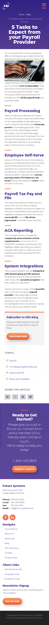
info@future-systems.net (21, 508)
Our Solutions (11, 529)
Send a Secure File (13, 569)
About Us (9, 533)
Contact (8, 553)
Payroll (12, 360)
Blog (29, 14)
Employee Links (12, 579)
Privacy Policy (11, 557)
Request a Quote (24, 469)
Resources (10, 538)
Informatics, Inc (36, 618)
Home (21, 14)
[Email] (30, 397)
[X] (15, 397)
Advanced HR (16, 372)
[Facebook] (7, 397)
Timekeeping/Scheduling (23, 366)
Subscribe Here (18, 336)
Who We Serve (12, 548)
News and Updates (19, 379)
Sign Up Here (12, 601)
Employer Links (12, 574)
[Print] (23, 397)
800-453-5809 (24, 461)
